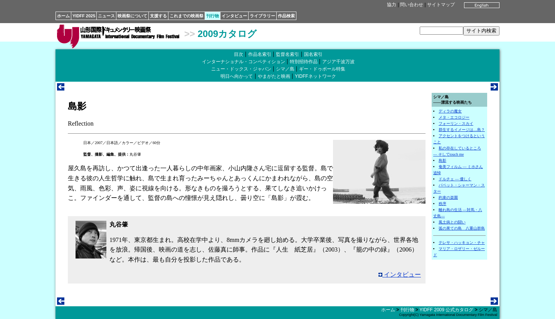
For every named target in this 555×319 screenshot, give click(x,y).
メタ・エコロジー (454, 117)
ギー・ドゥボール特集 (322, 69)
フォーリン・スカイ (456, 123)
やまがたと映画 (274, 76)
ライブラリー (262, 15)
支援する (158, 15)
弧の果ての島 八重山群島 (462, 228)
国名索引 (313, 54)
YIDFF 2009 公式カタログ (446, 309)
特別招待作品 (304, 61)
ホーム (63, 15)
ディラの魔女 (450, 111)
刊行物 (212, 15)
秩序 (442, 203)
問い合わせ (411, 4)
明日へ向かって (236, 76)
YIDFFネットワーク (315, 76)
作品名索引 (259, 54)
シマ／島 (285, 69)
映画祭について (132, 15)
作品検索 (286, 15)
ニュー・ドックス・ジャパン (241, 69)
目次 (238, 54)
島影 (442, 160)
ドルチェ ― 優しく (455, 179)
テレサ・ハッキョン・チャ (462, 242)
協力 (391, 4)
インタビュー (234, 15)
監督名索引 (287, 54)
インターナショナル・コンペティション (243, 61)
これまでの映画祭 (187, 15)
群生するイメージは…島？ (462, 130)
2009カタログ (227, 34)
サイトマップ (441, 4)
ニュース (106, 15)
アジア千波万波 (338, 61)
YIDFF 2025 (83, 15)
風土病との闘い (452, 222)
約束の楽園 (448, 197)
